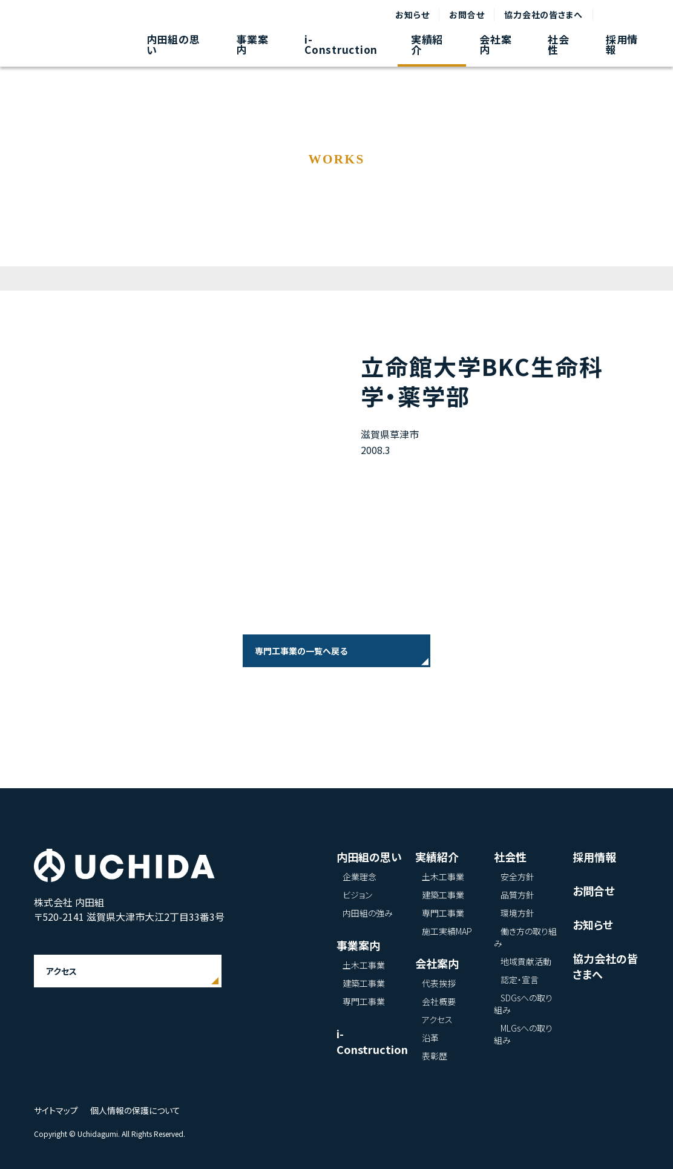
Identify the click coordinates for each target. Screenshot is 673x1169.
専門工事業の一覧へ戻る (301, 651)
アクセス (61, 971)
